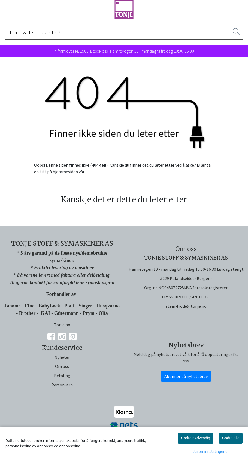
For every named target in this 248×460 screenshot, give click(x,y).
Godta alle (230, 438)
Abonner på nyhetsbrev (186, 376)
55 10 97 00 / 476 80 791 (190, 297)
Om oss (62, 366)
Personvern (62, 385)
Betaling (62, 375)
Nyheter (62, 357)
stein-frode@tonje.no (186, 306)
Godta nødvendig (195, 438)
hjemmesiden (65, 171)
